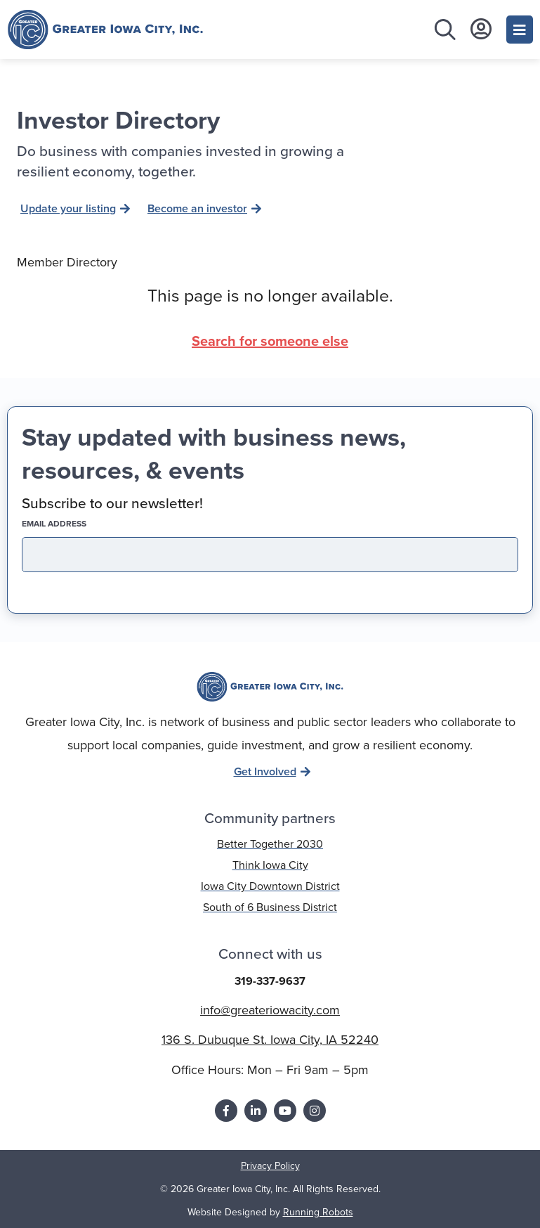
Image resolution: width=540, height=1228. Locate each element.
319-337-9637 (270, 981)
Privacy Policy (270, 1165)
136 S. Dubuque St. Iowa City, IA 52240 (270, 1039)
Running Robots (318, 1212)
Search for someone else (270, 340)
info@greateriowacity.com (270, 1010)
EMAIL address (79, 523)
